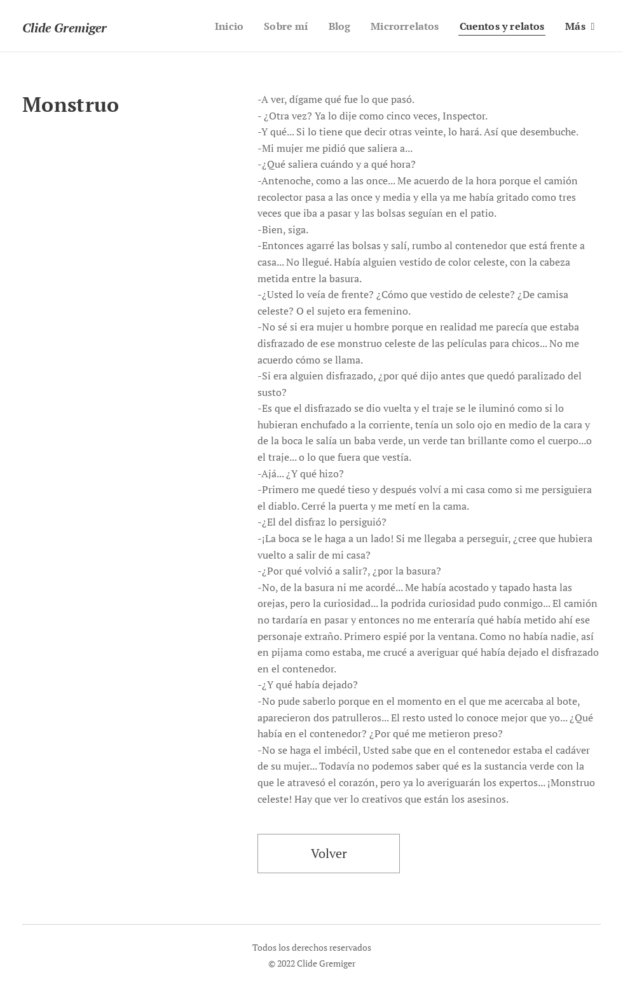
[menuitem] (215, 26)
